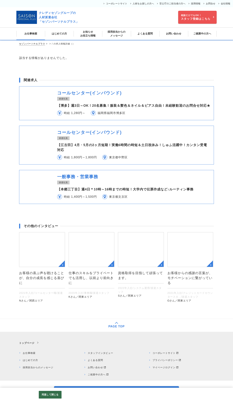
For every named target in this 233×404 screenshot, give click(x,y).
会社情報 (225, 3)
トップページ (26, 343)
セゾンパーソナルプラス (32, 43)
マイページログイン (164, 367)
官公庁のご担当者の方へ (172, 3)
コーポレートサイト (116, 3)
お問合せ (210, 3)
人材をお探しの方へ (143, 3)
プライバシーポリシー (165, 360)
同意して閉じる (50, 394)
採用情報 (195, 3)
